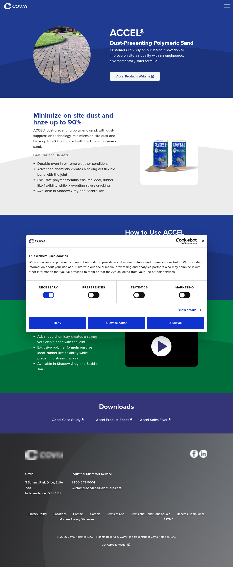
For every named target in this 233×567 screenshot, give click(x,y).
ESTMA (168, 519)
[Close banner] (203, 241)
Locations (60, 514)
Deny (57, 323)
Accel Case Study (68, 419)
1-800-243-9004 (83, 482)
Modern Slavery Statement (77, 519)
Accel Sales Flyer (155, 419)
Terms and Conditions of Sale (150, 514)
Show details (187, 310)
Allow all (175, 323)
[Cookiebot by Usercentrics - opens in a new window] (179, 241)
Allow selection (116, 323)
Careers (95, 514)
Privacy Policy (37, 514)
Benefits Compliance (191, 514)
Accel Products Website (135, 76)
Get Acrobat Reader (116, 545)
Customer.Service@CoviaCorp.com (96, 488)
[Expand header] (227, 6)
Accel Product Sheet (114, 419)
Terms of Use (115, 514)
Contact (78, 514)
